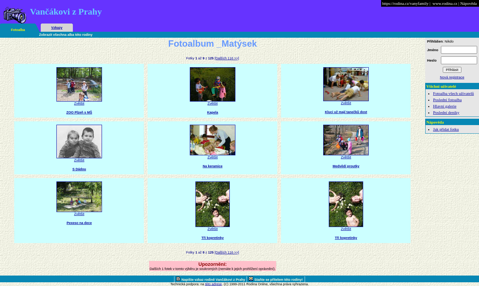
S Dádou (79, 169)
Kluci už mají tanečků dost (346, 112)
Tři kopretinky (212, 238)
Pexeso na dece (79, 223)
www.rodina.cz (444, 3)
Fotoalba (18, 30)
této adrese (213, 284)
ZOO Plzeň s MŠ (79, 112)
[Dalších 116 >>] (226, 58)
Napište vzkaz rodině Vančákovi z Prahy (214, 280)
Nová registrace (452, 77)
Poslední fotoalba (447, 99)
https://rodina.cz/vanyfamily (405, 3)
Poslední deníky (446, 112)
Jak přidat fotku (446, 129)
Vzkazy (56, 27)
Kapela (212, 112)
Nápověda (468, 3)
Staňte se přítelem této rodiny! (278, 280)
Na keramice (212, 166)
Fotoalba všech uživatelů (453, 93)
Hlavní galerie (445, 106)
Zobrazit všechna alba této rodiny (66, 35)
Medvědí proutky (346, 166)
